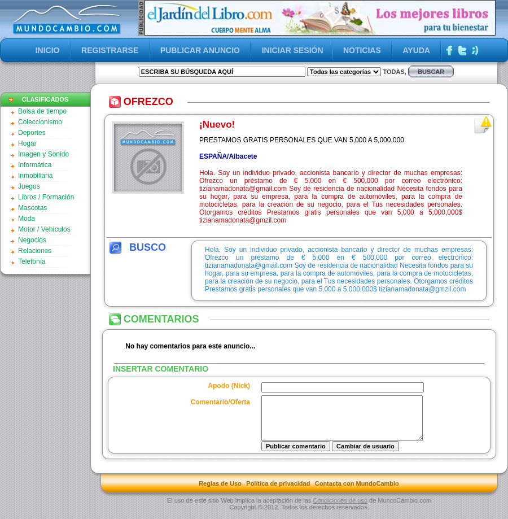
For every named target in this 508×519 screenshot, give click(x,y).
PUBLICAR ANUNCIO (200, 50)
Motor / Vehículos (44, 229)
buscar (431, 71)
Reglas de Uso (220, 492)
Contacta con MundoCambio (357, 492)
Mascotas (32, 208)
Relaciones (34, 251)
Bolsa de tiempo (42, 111)
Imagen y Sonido (43, 154)
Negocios (32, 240)
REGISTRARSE (109, 50)
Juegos (29, 186)
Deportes (32, 133)
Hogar (27, 143)
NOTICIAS (362, 50)
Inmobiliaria (35, 176)
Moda (26, 219)
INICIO (48, 50)
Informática (34, 165)
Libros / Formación (46, 197)
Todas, (394, 71)
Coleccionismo (40, 122)
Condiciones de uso (340, 508)
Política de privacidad (278, 492)
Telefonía (32, 261)
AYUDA (416, 50)
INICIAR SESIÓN (292, 50)
